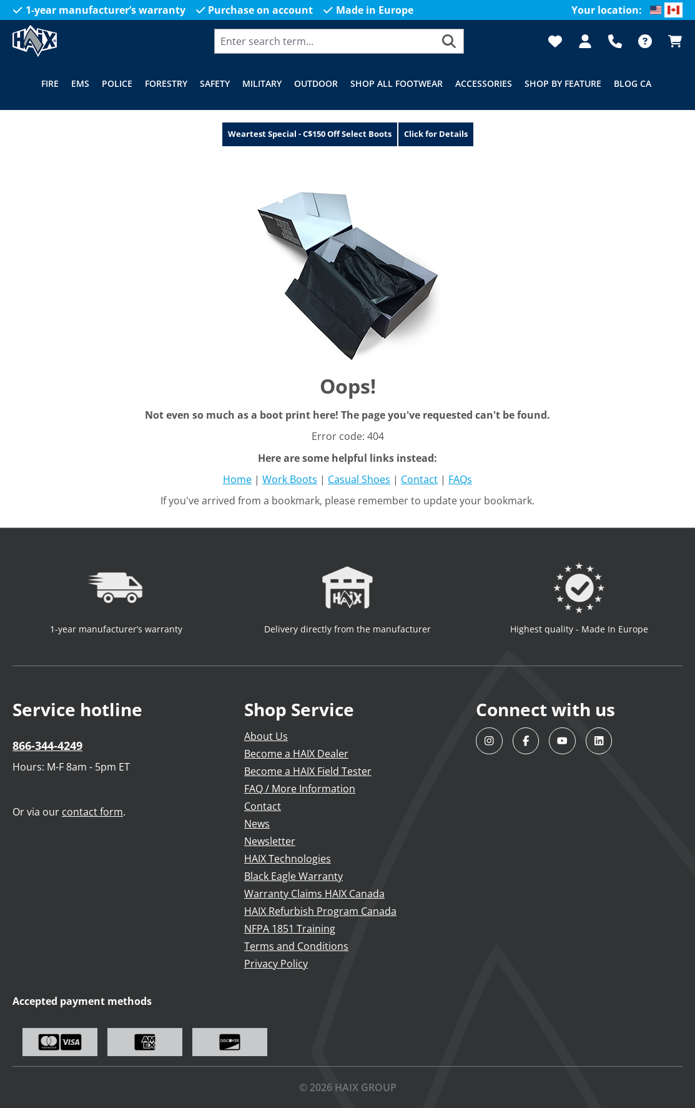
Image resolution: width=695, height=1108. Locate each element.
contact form (92, 812)
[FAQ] (645, 41)
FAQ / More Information (299, 789)
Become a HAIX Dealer (296, 754)
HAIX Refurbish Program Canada (320, 911)
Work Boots (289, 479)
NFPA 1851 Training (289, 929)
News (257, 824)
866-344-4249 (47, 745)
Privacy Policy (276, 964)
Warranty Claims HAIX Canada (314, 894)
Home (237, 479)
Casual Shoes (359, 479)
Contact (419, 479)
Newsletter (269, 841)
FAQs (460, 479)
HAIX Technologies (287, 859)
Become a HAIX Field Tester (308, 771)
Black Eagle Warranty (293, 876)
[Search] (449, 41)
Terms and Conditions (296, 946)
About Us (266, 736)
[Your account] (585, 41)
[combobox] (324, 41)
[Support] (615, 41)
